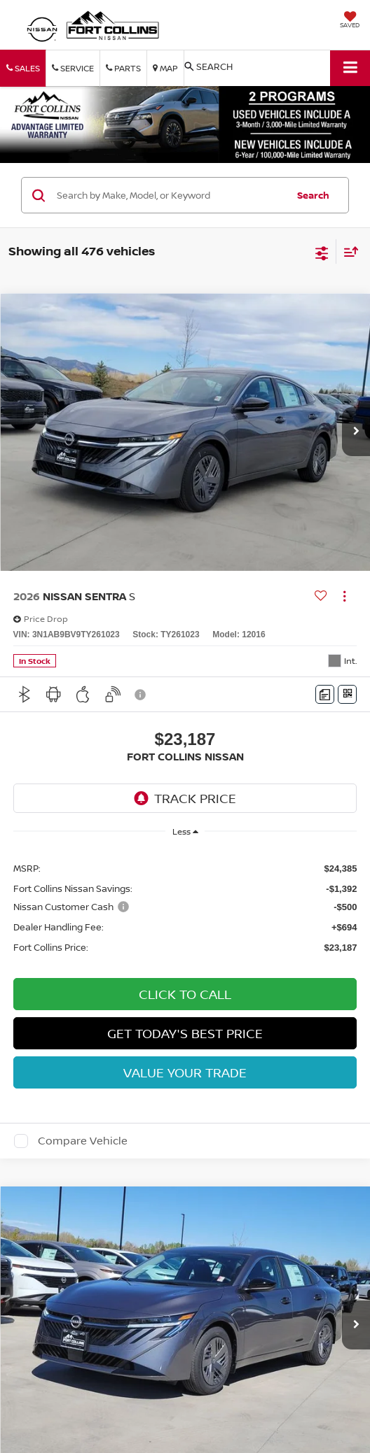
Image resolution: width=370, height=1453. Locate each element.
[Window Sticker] (347, 694)
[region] (185, 907)
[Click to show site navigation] (350, 68)
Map (165, 68)
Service (73, 68)
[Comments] (324, 694)
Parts (123, 68)
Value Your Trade (185, 1072)
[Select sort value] (347, 251)
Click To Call (185, 994)
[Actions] (344, 595)
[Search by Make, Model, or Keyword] (170, 195)
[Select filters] (322, 251)
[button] (356, 431)
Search (313, 195)
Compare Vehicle (83, 1141)
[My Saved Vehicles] (349, 21)
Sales (23, 68)
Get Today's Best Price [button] (185, 1033)
